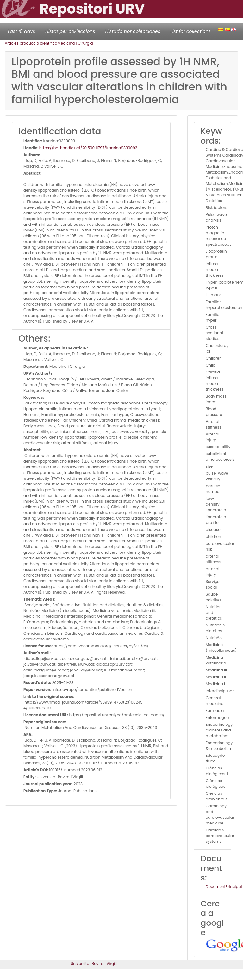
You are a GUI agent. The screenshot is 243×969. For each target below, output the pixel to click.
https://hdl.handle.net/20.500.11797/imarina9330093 (88, 148)
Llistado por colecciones (132, 31)
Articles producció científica (31, 43)
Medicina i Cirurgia (75, 43)
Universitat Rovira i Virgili (94, 963)
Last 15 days (21, 31)
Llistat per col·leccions (70, 31)
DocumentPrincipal (224, 886)
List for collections (190, 31)
